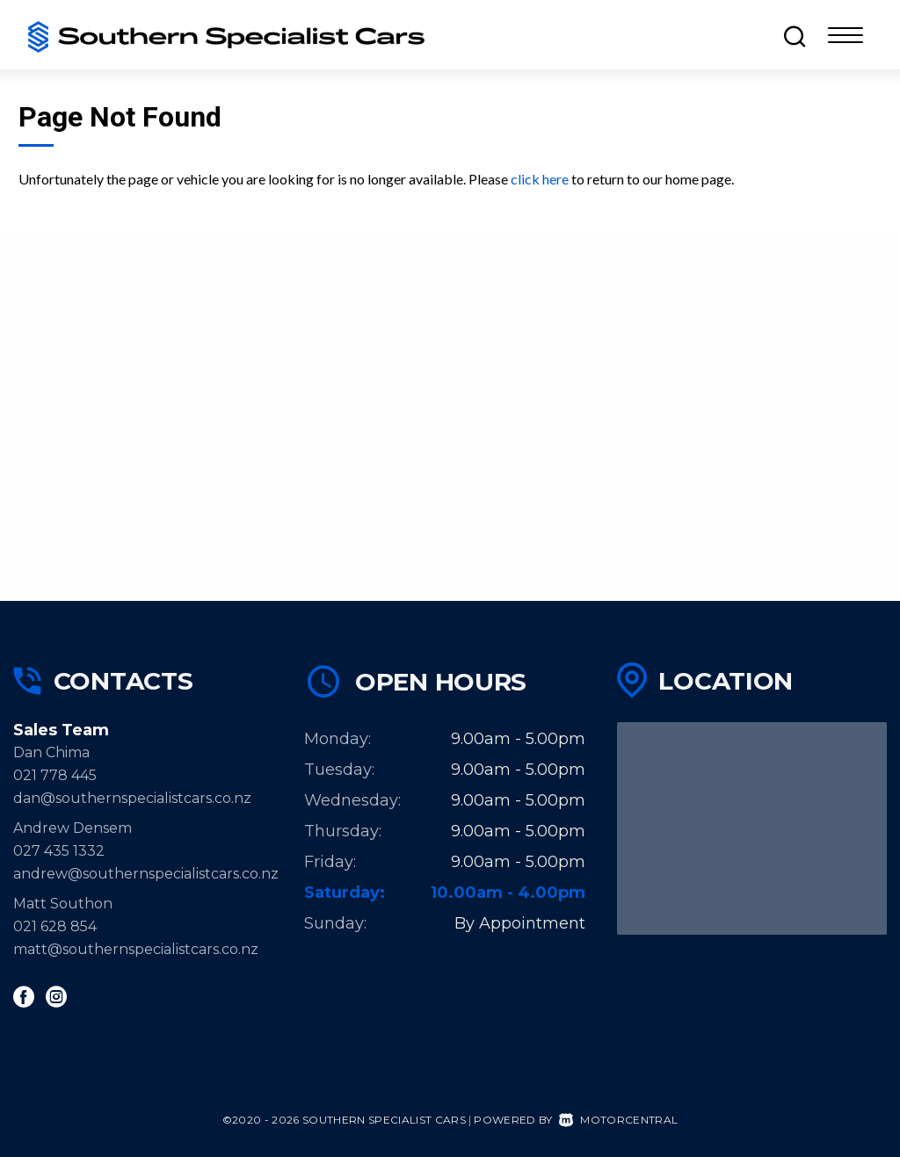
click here (540, 178)
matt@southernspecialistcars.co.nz (135, 949)
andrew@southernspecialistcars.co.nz (146, 873)
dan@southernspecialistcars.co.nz (132, 798)
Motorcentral (618, 1119)
